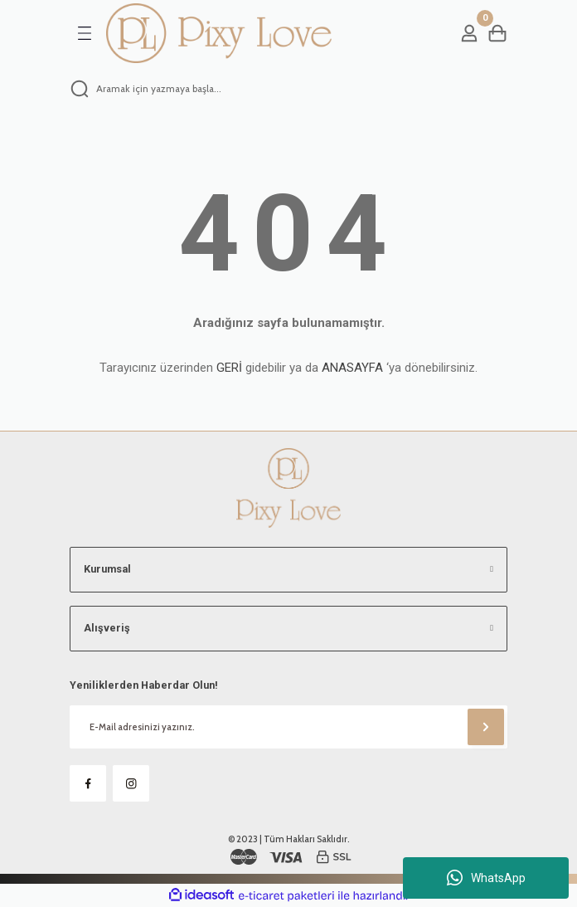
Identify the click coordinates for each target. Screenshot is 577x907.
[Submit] (486, 727)
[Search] (288, 89)
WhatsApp (486, 878)
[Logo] (219, 33)
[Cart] (497, 33)
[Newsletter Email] (288, 727)
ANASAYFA (352, 367)
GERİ (229, 367)
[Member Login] (469, 33)
